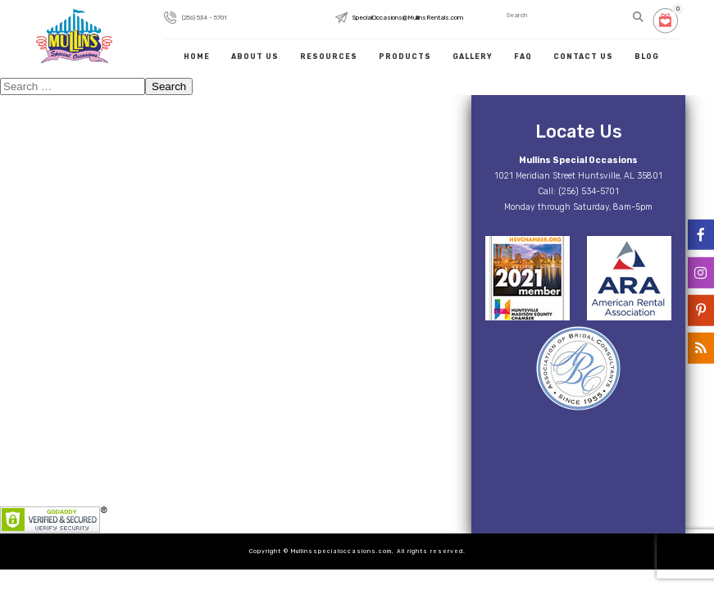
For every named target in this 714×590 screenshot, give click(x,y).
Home (197, 56)
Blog (646, 56)
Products (405, 56)
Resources (328, 56)
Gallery (473, 56)
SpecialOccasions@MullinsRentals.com (407, 16)
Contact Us (583, 56)
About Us (255, 56)
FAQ (523, 56)
